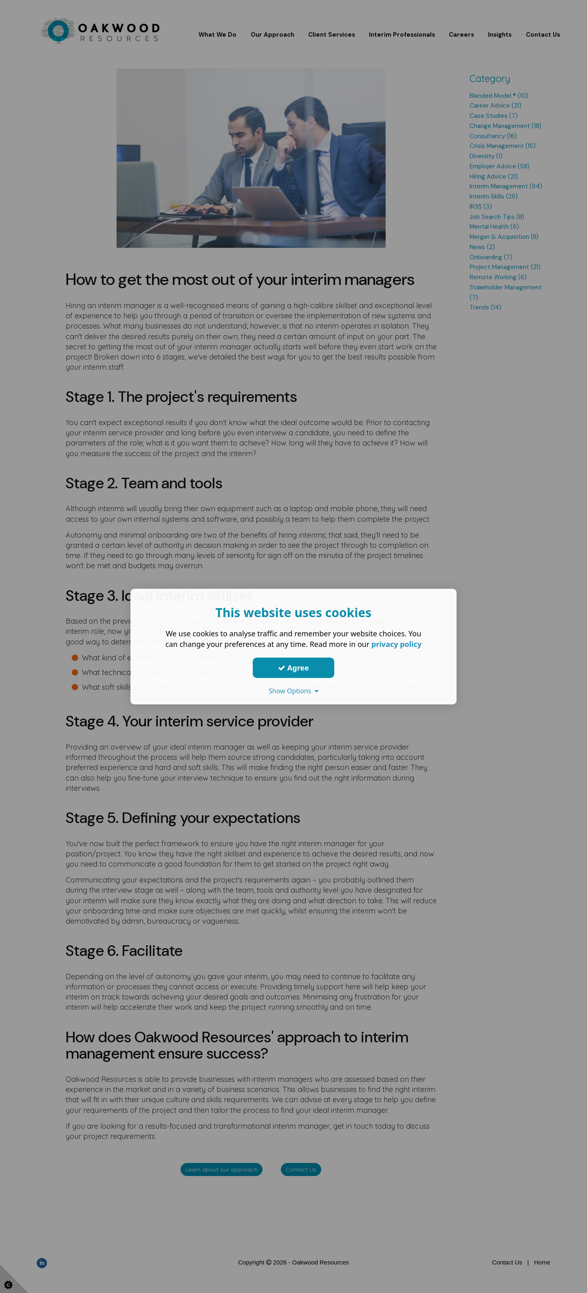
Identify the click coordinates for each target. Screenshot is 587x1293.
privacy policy (396, 644)
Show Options (293, 690)
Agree (293, 668)
